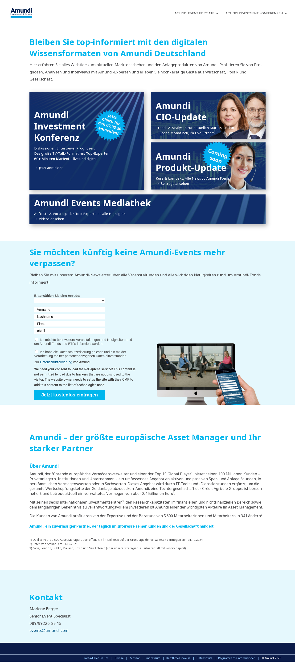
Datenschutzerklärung (56, 362)
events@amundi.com (49, 630)
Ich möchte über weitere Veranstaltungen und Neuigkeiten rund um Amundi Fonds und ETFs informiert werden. (83, 342)
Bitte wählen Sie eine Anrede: (57, 296)
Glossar (135, 658)
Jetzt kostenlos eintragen (69, 394)
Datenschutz (204, 658)
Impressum (152, 658)
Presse (119, 658)
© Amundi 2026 (271, 658)
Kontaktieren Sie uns (96, 658)
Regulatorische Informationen (236, 658)
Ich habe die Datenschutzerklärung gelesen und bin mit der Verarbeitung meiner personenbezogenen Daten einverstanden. (80, 354)
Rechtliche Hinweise (178, 658)
